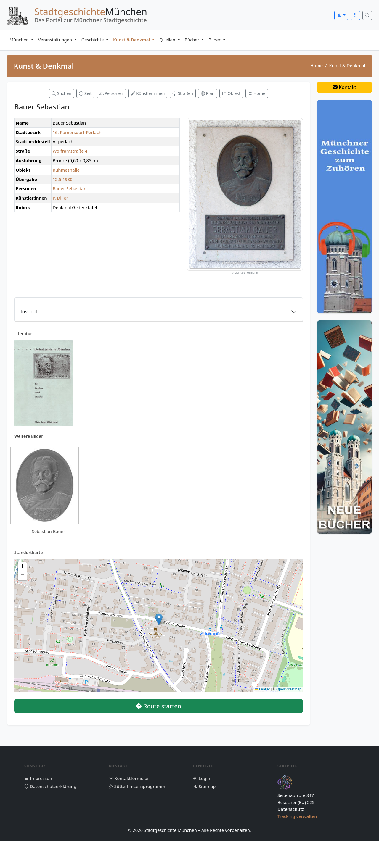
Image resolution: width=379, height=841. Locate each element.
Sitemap (204, 786)
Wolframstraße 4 (70, 151)
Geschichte (93, 40)
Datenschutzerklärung (50, 786)
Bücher (192, 40)
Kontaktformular (129, 778)
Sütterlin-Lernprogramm (137, 786)
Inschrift (29, 311)
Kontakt (344, 87)
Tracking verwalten (297, 816)
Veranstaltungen (55, 40)
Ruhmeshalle (66, 170)
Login (201, 778)
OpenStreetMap (288, 689)
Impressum (39, 778)
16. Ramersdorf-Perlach (77, 132)
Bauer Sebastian (69, 188)
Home (316, 65)
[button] (159, 619)
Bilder (214, 40)
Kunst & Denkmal (132, 40)
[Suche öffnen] (367, 15)
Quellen (167, 40)
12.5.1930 (63, 179)
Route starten (158, 706)
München (19, 40)
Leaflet (262, 689)
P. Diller (60, 198)
